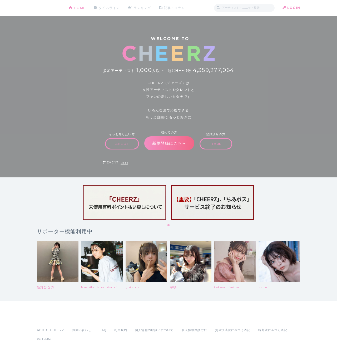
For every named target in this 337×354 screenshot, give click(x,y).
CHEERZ (49, 8)
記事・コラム (174, 8)
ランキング (142, 8)
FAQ (103, 330)
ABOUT (122, 144)
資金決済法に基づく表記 (232, 330)
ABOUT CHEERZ (50, 330)
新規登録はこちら (169, 143)
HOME (80, 8)
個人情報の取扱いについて (154, 330)
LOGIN (293, 8)
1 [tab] (168, 225)
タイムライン (109, 8)
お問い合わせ (81, 330)
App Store (49, 318)
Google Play (77, 318)
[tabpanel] (124, 202)
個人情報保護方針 (194, 330)
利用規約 (120, 330)
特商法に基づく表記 (272, 330)
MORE (124, 163)
